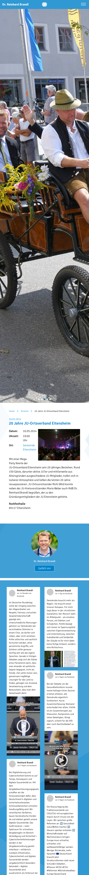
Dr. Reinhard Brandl (44, 561)
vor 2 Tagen (60, 677)
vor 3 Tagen (22, 765)
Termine (24, 411)
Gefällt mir (44, 568)
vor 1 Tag (59, 593)
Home (12, 411)
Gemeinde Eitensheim (29, 447)
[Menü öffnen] (83, 4)
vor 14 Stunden (23, 593)
